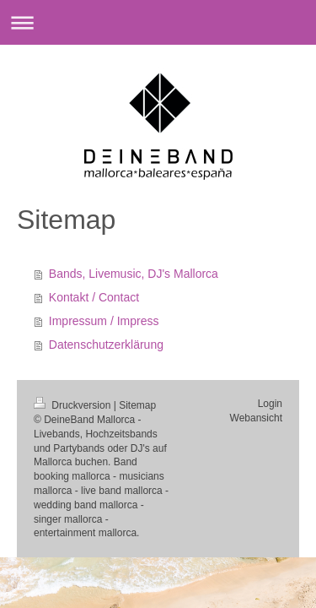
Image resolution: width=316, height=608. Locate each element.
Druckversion (74, 405)
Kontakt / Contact (94, 297)
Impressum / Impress (104, 321)
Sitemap (137, 405)
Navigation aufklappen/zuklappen (158, 22)
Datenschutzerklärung (106, 344)
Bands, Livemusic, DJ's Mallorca (133, 273)
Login (270, 404)
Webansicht (256, 418)
